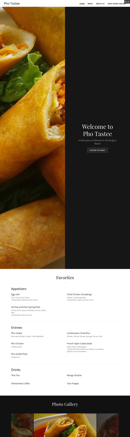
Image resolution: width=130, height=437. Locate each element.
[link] (12, 4)
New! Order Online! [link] (117, 4)
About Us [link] (100, 4)
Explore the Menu (97, 150)
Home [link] (82, 4)
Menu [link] (90, 4)
